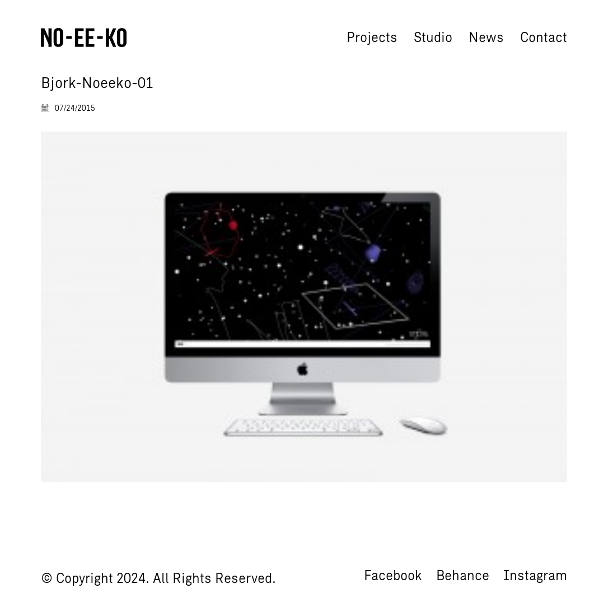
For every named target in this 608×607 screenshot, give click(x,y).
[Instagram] (535, 576)
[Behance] (462, 576)
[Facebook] (393, 576)
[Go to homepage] (84, 37)
